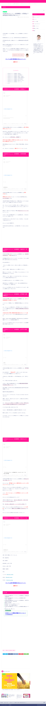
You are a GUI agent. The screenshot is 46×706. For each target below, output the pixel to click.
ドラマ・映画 (36, 21)
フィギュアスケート (37, 23)
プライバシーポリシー (33, 3)
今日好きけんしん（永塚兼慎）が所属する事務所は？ (16, 77)
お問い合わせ (16, 3)
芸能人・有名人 (36, 28)
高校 (14, 650)
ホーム (9, 3)
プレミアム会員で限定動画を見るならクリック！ (15, 59)
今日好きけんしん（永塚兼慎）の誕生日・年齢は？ (15, 76)
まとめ (8, 83)
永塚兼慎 (11, 650)
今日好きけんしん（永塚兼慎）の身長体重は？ (15, 74)
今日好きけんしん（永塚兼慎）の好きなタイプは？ (15, 80)
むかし (5, 362)
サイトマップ (23, 3)
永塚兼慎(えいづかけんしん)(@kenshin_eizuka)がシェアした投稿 (13, 123)
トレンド (35, 19)
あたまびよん (6, 187)
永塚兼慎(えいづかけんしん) (7, 364)
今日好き (8, 650)
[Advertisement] (16, 25)
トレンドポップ (23, 1)
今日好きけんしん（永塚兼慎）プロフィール (14, 81)
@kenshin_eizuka (10, 574)
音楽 (34, 30)
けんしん (4, 650)
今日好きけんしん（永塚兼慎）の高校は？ (14, 73)
